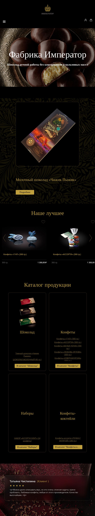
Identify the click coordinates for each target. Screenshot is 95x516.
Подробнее (24, 192)
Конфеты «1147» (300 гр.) (67, 339)
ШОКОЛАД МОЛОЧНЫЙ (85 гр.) (27, 359)
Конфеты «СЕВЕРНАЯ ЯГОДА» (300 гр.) (68, 359)
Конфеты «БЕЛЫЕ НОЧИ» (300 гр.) (67, 347)
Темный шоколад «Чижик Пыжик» (27, 354)
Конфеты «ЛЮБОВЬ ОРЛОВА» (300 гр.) (67, 353)
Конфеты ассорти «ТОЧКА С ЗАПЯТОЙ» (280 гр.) (68, 439)
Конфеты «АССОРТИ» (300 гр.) (67, 342)
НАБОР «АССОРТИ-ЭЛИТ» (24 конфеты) (27, 439)
